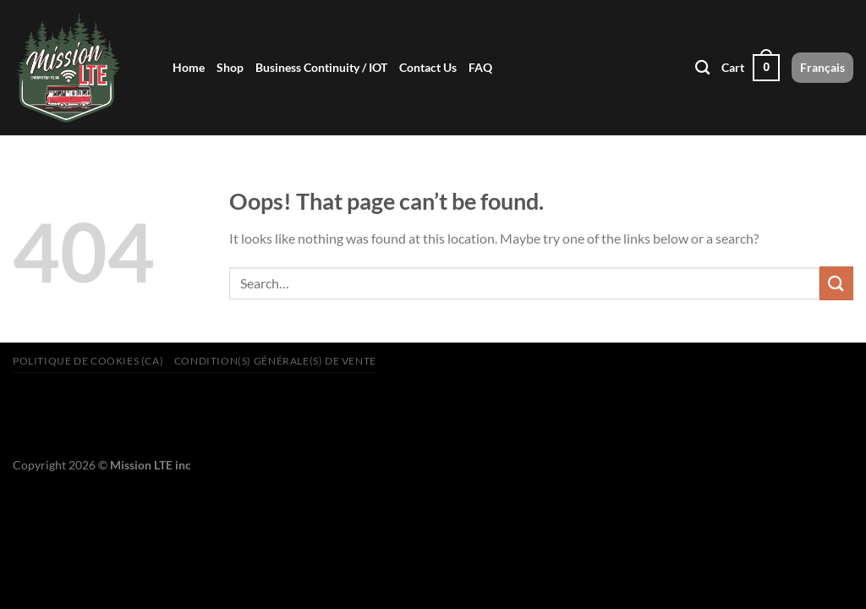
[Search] (702, 68)
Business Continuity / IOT (321, 67)
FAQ (480, 67)
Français (822, 67)
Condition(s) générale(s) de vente (275, 360)
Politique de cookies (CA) (88, 360)
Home (189, 67)
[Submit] (836, 282)
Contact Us (428, 67)
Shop (230, 67)
